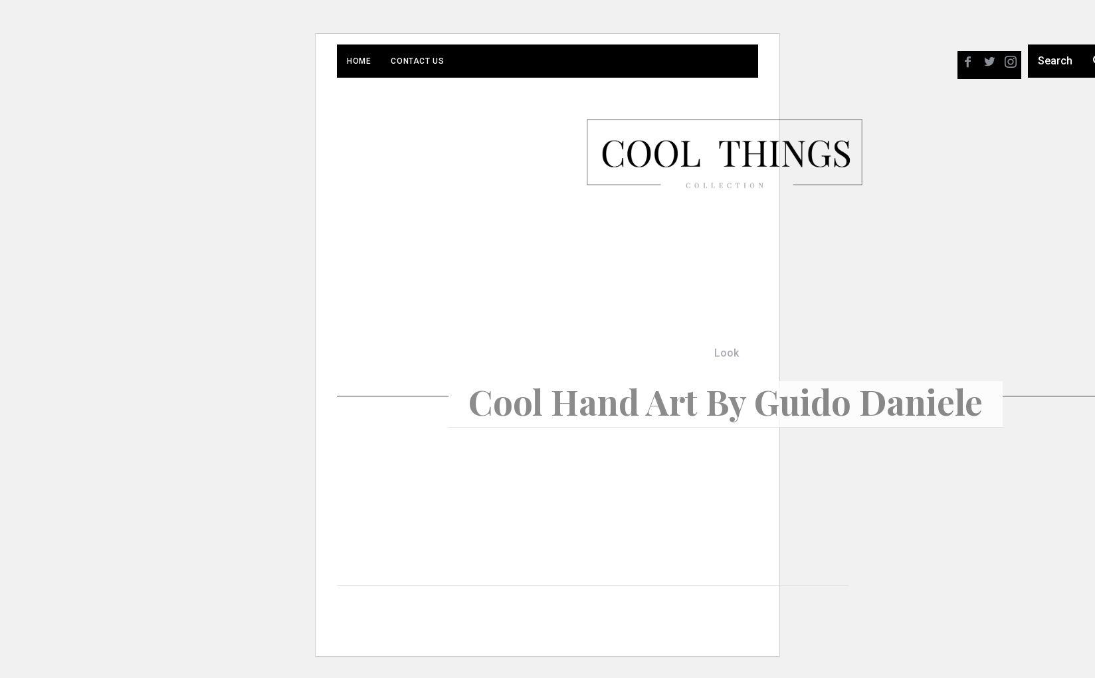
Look (726, 353)
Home (359, 61)
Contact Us (417, 61)
